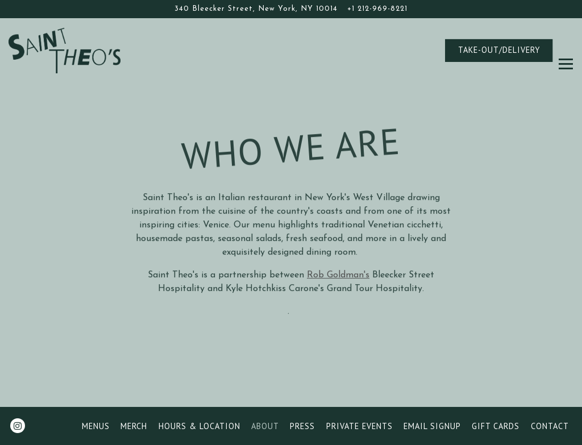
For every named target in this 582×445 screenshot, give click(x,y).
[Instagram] (17, 425)
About (265, 426)
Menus (96, 426)
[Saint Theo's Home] (71, 50)
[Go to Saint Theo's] (256, 8)
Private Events (359, 426)
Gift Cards (495, 426)
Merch (133, 426)
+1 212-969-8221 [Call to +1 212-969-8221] (377, 9)
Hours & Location (199, 426)
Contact (550, 426)
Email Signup (432, 426)
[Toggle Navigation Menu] (566, 50)
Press (302, 426)
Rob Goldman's (338, 276)
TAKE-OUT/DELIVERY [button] (499, 49)
